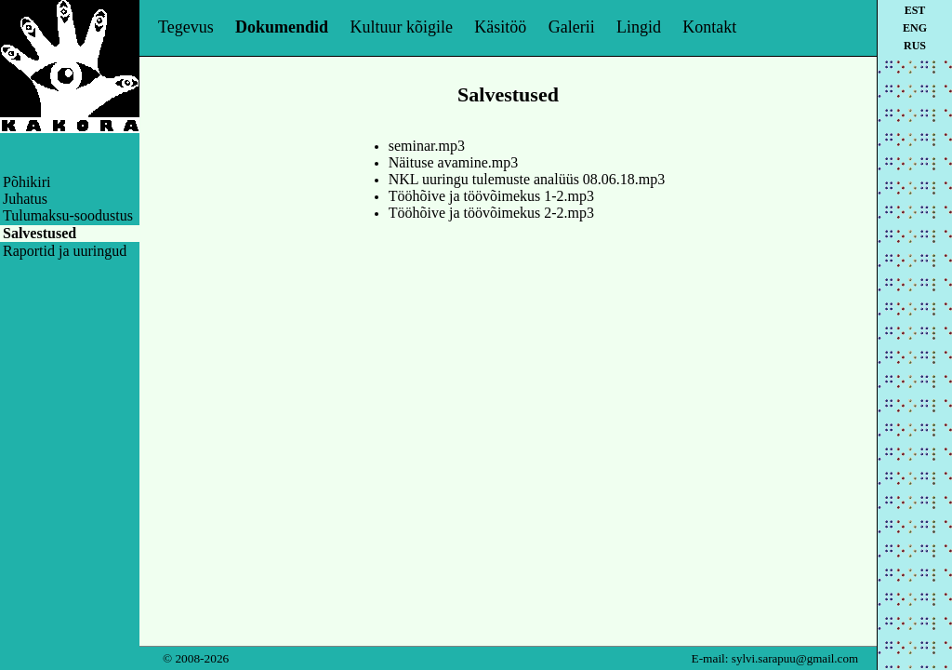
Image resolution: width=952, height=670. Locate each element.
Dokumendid (281, 27)
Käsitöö (500, 27)
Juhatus (25, 199)
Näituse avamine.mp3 (454, 162)
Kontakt (709, 27)
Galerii (572, 27)
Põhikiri (27, 182)
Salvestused (39, 233)
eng (915, 27)
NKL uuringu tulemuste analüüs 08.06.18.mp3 (527, 179)
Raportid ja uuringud (64, 251)
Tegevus (186, 27)
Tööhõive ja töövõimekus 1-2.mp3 (491, 196)
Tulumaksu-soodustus (68, 215)
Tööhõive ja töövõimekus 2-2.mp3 (491, 213)
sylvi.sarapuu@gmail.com (795, 658)
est (915, 10)
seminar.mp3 (427, 146)
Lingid (638, 27)
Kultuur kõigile (401, 27)
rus (915, 45)
